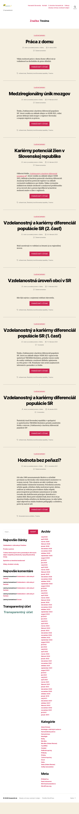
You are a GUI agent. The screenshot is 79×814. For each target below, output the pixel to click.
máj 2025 (44, 576)
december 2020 (46, 700)
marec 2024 (45, 609)
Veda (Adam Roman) (48, 776)
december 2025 (46, 560)
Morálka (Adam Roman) (49, 755)
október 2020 (45, 705)
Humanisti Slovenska (34, 6)
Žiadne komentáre (40, 51)
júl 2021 (43, 684)
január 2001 (45, 726)
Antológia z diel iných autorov (51, 741)
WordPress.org (46, 797)
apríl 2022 (44, 663)
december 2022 (46, 644)
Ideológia (44, 748)
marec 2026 (45, 553)
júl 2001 (44, 724)
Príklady (44, 764)
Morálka (44, 752)
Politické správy (46, 762)
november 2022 (46, 646)
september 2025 (46, 567)
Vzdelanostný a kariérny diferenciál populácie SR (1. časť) (39, 341)
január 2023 (45, 642)
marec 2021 (45, 693)
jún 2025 (44, 574)
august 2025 (45, 569)
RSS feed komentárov (48, 795)
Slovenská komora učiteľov (27, 527)
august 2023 (45, 625)
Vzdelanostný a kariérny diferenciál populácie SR (39, 412)
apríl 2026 (44, 551)
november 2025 (46, 562)
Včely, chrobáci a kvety (11, 576)
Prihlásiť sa (45, 790)
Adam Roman (45, 738)
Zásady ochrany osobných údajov (58, 8)
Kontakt (44, 6)
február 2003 (45, 717)
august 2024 (45, 597)
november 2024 (46, 590)
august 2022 (45, 654)
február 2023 (45, 639)
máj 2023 (44, 632)
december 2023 (46, 616)
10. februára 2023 (52, 353)
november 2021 (46, 675)
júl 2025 (44, 572)
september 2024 (46, 595)
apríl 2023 (44, 635)
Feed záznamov (46, 793)
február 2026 (45, 555)
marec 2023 (45, 637)
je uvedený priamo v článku (36, 48)
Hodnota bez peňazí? (39, 472)
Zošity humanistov (47, 778)
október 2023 (45, 621)
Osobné (43, 759)
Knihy (43, 750)
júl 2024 (44, 600)
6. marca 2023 (52, 48)
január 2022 (45, 670)
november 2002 (46, 719)
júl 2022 (44, 656)
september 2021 (46, 679)
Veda (43, 773)
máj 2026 (44, 548)
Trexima (51, 74)
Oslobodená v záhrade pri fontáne (14, 557)
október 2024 (45, 593)
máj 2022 (44, 661)
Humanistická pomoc (48, 743)
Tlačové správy (39, 36)
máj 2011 (44, 710)
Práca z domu (39, 42)
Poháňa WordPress (48, 809)
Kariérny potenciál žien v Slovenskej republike (39, 154)
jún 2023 (44, 630)
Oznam (19, 611)
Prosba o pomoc (8, 560)
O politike (44, 757)
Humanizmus (45, 745)
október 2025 (45, 565)
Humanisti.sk (13, 809)
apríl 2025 (44, 579)
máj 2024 (44, 604)
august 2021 (45, 682)
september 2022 (46, 651)
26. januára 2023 (52, 421)
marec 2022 (45, 665)
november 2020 (46, 703)
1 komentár (40, 356)
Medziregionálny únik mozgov (39, 94)
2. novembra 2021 (52, 478)
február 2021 (45, 696)
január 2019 (45, 707)
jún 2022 (44, 658)
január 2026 (45, 558)
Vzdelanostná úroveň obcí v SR (39, 286)
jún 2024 (44, 602)
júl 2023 (44, 628)
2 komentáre (40, 424)
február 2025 (45, 583)
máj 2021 (44, 689)
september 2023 (46, 623)
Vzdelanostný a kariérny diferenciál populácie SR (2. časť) (39, 228)
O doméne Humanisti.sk (55, 6)
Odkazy (67, 6)
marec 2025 (45, 581)
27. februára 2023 (52, 100)
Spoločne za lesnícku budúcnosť (14, 572)
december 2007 (46, 712)
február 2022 (45, 668)
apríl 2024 (44, 607)
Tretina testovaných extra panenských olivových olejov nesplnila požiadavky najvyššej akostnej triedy (19, 566)
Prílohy (43, 766)
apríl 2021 (44, 691)
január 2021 (45, 698)
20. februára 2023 (52, 240)
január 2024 (45, 614)
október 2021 (45, 677)
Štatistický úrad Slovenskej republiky (37, 74)
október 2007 (45, 714)
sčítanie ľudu (22, 74)
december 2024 (46, 588)
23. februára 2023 (52, 163)
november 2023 (46, 618)
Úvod (43, 771)
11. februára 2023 (52, 292)
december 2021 (46, 672)
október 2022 (45, 649)
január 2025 (45, 586)
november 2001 (46, 721)
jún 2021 (44, 686)
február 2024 (45, 611)
